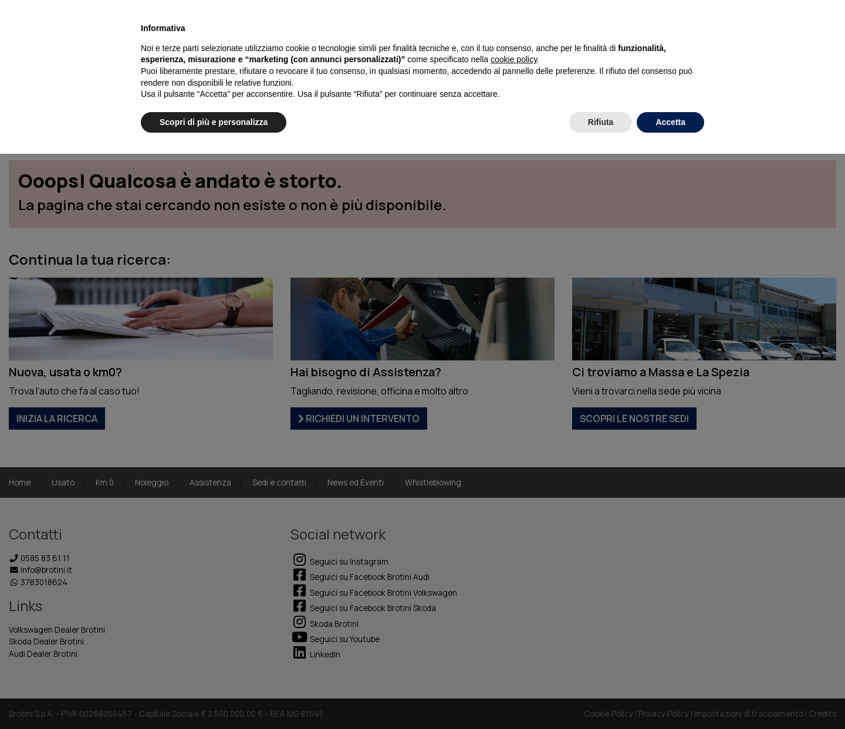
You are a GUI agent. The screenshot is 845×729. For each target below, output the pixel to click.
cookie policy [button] (514, 59)
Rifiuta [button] (601, 122)
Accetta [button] (670, 122)
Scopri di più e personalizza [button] (214, 122)
